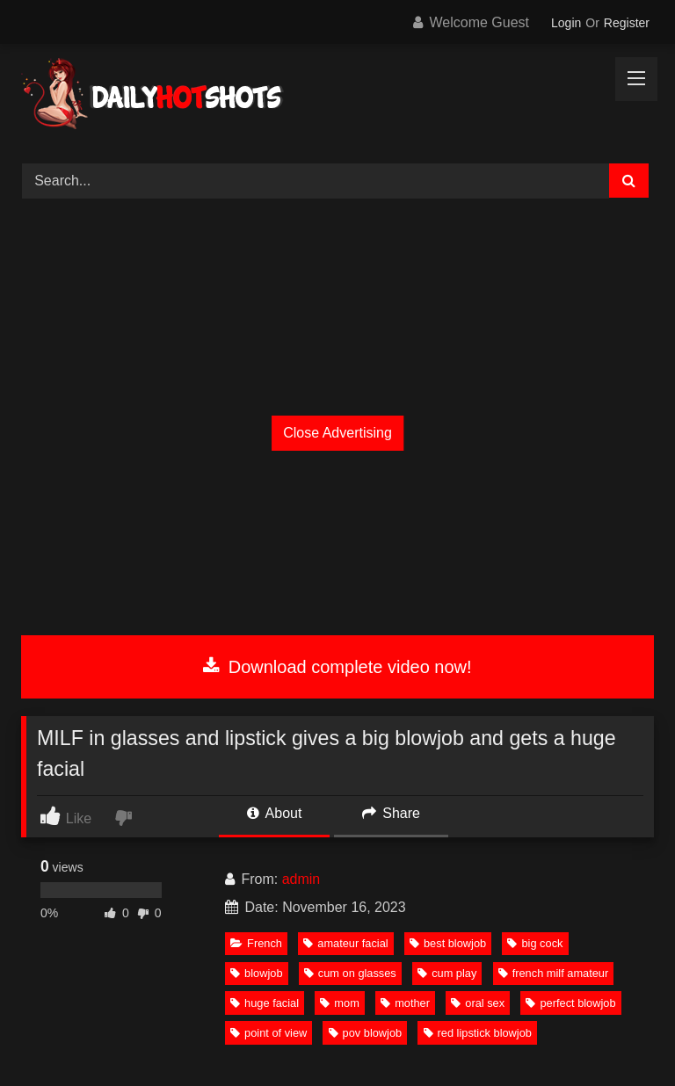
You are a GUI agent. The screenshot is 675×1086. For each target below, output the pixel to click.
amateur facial (345, 943)
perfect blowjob (570, 1003)
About (274, 813)
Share (391, 813)
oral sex (477, 1003)
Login (566, 23)
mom (339, 1003)
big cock (534, 943)
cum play (446, 973)
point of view (268, 1032)
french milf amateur (553, 973)
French (256, 943)
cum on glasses (350, 973)
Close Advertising (337, 432)
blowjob (256, 973)
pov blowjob (366, 1032)
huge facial (264, 1003)
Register (627, 23)
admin (301, 879)
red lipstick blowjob (478, 1032)
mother (405, 1003)
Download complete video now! (337, 667)
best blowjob (448, 943)
